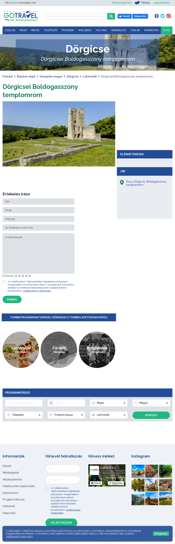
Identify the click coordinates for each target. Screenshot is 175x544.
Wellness (84, 30)
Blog (166, 30)
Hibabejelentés (12, 479)
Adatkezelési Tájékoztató (37, 291)
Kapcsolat (9, 513)
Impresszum (10, 492)
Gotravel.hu (108, 467)
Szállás (10, 30)
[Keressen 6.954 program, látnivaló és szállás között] (76, 16)
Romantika (151, 30)
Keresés (151, 415)
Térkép (142, 2)
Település (50, 30)
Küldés (12, 299)
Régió (23, 30)
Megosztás (116, 483)
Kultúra (101, 30)
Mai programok (121, 2)
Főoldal (8, 76)
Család (135, 30)
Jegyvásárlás (161, 2)
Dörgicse (72, 76)
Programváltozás (14, 499)
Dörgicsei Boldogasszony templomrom (43, 90)
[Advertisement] (144, 122)
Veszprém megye (51, 76)
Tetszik (96, 483)
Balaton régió (26, 76)
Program (68, 30)
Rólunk (7, 466)
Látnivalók (90, 76)
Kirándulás (118, 30)
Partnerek (9, 506)
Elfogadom (161, 533)
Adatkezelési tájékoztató (19, 486)
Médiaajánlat (11, 472)
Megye (35, 30)
